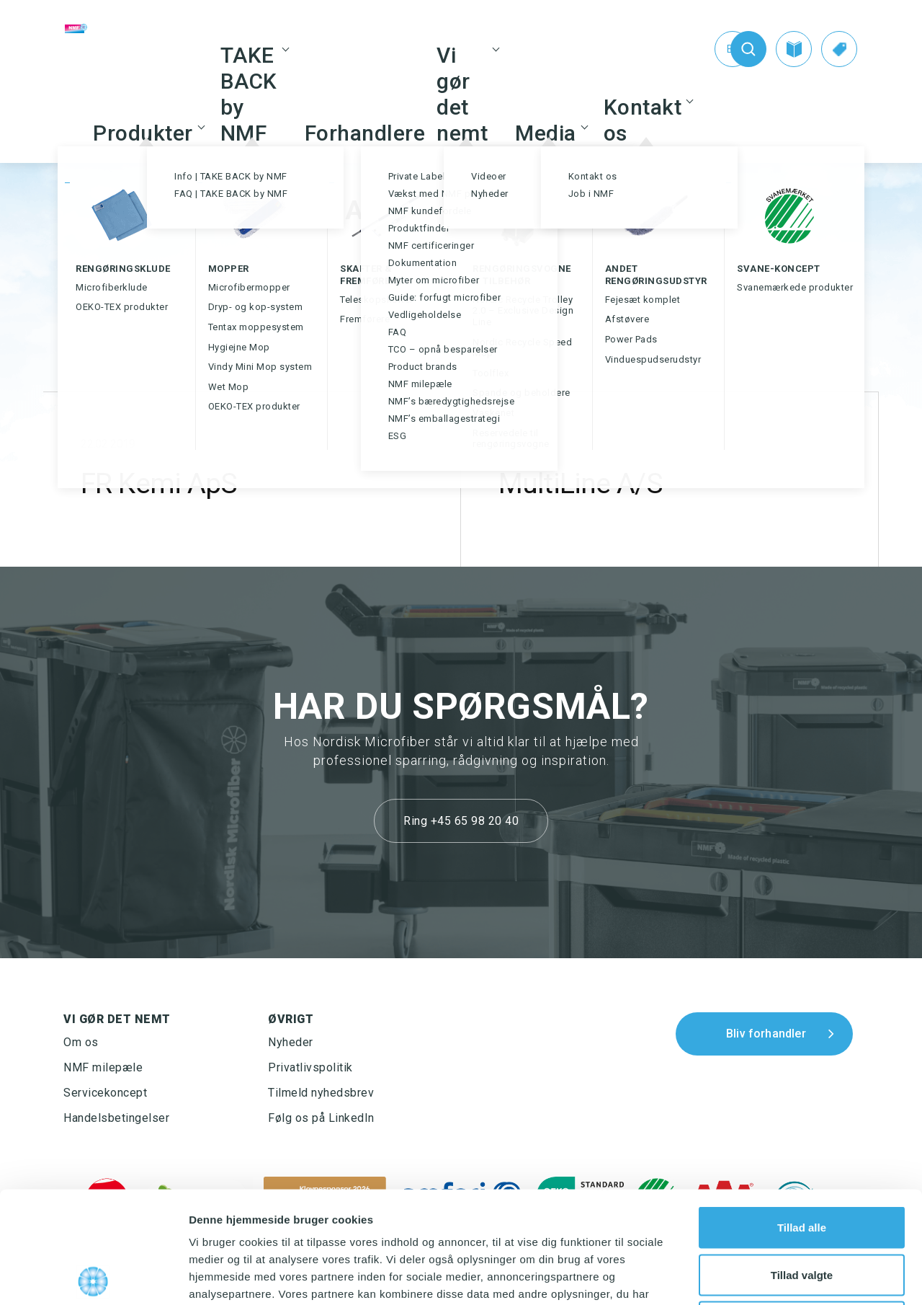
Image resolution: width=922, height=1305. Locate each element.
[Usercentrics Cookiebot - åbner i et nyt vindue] (93, 1277)
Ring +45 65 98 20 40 (461, 821)
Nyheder (290, 1042)
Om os (81, 1042)
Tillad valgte (802, 1163)
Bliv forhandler (766, 1033)
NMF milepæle (103, 1067)
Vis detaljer (749, 1276)
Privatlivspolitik (310, 1067)
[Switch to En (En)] (703, 49)
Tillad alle (801, 1116)
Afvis (802, 1210)
